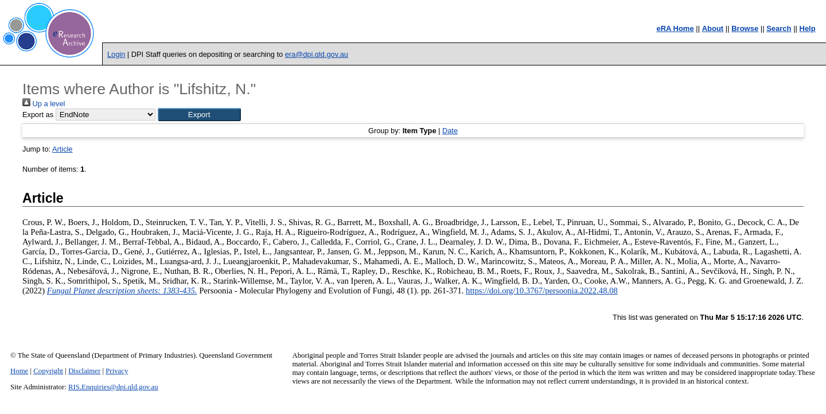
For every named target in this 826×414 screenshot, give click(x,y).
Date (450, 130)
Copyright (48, 371)
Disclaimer (84, 371)
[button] (199, 114)
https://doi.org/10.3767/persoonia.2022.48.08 (542, 290)
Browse (744, 28)
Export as (37, 114)
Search (778, 28)
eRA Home (674, 28)
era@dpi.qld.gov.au (316, 54)
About (713, 28)
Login (116, 54)
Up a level (43, 103)
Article (62, 149)
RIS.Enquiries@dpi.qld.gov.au (113, 387)
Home (19, 371)
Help (808, 28)
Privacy (117, 371)
